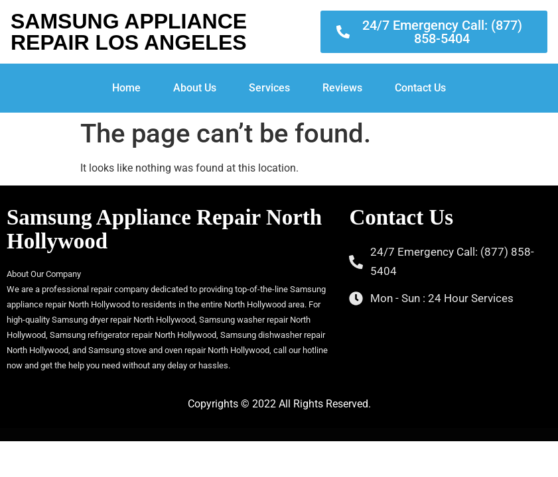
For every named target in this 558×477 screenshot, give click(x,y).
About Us (194, 87)
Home (126, 87)
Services (269, 87)
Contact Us (420, 87)
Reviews (342, 87)
